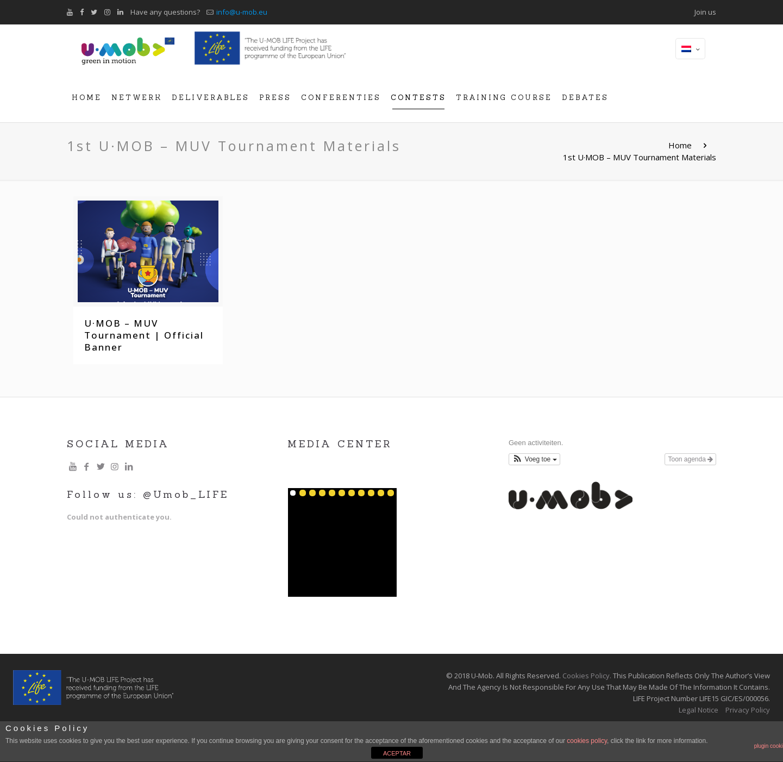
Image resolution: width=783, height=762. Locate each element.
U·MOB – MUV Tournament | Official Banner (144, 335)
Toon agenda (690, 459)
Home (680, 145)
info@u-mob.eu (241, 12)
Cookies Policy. (586, 675)
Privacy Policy (747, 710)
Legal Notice (698, 710)
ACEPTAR (397, 753)
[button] (534, 459)
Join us (705, 12)
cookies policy (587, 741)
